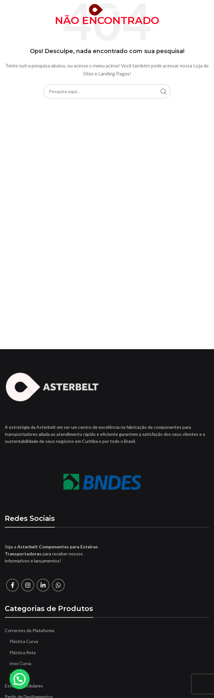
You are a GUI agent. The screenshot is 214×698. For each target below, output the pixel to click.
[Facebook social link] (12, 585)
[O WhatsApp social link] (58, 585)
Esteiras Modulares (24, 685)
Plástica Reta (23, 652)
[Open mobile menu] (15, 9)
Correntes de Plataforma (29, 630)
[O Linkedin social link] (43, 585)
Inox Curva (20, 663)
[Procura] (107, 91)
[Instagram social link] (27, 585)
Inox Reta (19, 674)
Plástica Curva (24, 641)
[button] (7, 683)
